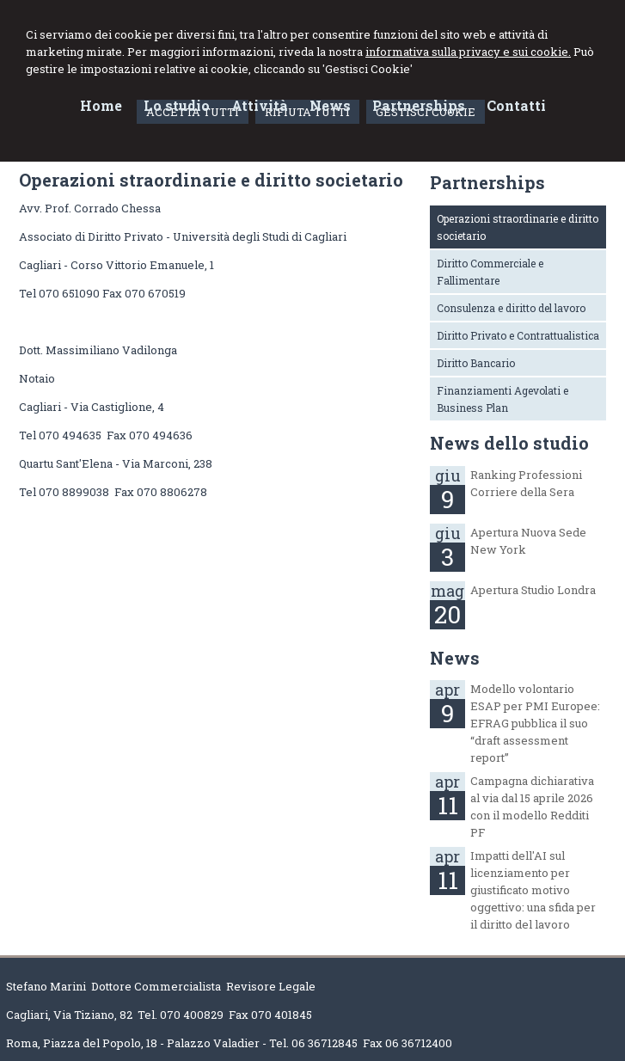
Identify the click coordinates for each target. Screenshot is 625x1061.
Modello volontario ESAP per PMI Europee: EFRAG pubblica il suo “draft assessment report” (535, 723)
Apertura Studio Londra (533, 590)
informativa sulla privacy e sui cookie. (468, 51)
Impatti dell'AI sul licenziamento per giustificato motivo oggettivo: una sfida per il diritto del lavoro (533, 890)
